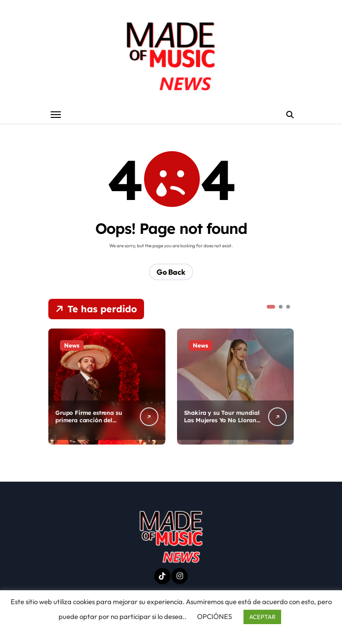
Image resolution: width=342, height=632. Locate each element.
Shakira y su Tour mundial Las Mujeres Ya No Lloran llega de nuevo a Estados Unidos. (222, 424)
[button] (271, 307)
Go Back (171, 272)
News (71, 345)
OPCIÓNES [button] (214, 616)
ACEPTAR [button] (262, 616)
